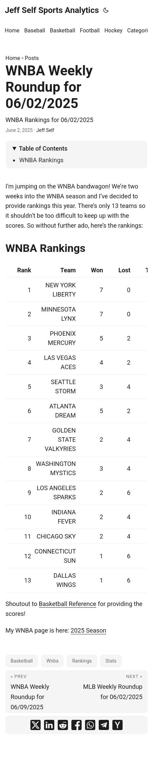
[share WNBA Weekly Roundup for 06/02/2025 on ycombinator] (117, 725)
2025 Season (88, 630)
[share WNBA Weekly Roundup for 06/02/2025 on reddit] (63, 725)
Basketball (22, 661)
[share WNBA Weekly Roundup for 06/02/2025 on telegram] (104, 725)
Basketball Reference (67, 603)
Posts (32, 58)
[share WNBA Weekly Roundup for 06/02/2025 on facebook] (76, 725)
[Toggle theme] (106, 10)
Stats (111, 661)
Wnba (52, 661)
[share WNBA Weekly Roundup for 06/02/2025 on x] (35, 725)
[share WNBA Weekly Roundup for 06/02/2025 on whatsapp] (90, 725)
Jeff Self (45, 130)
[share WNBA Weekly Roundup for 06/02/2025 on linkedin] (49, 725)
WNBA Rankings (41, 160)
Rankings (82, 661)
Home (12, 58)
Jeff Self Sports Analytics (52, 10)
